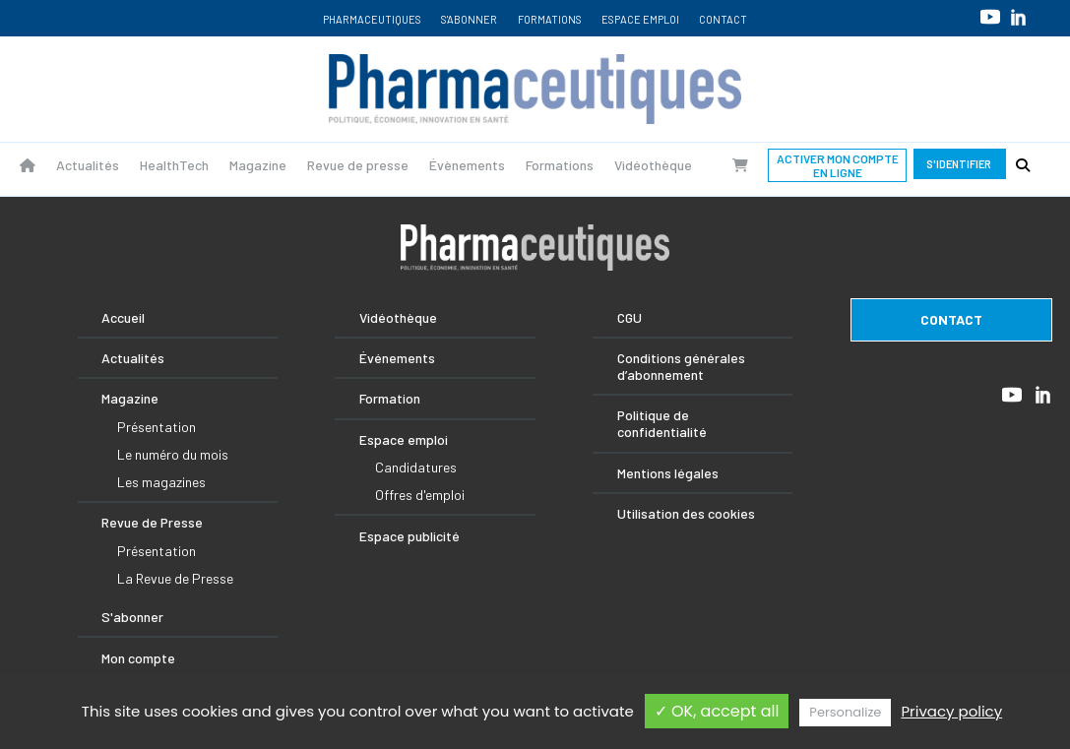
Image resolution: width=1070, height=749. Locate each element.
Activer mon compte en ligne (838, 165)
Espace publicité (409, 536)
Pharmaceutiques (372, 19)
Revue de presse (358, 164)
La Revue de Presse (175, 578)
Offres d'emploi (420, 494)
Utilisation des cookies (686, 513)
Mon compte (138, 658)
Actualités (87, 164)
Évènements (467, 164)
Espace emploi (640, 19)
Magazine (257, 164)
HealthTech (174, 164)
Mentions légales (668, 473)
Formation (389, 398)
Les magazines (161, 481)
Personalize (845, 712)
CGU (629, 317)
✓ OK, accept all (717, 711)
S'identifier (959, 163)
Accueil (123, 317)
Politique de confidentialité (662, 423)
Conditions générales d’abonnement (681, 366)
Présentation (156, 426)
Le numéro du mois (172, 454)
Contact (723, 19)
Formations (550, 19)
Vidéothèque (653, 164)
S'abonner (469, 19)
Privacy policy (951, 711)
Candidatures (416, 467)
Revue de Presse (152, 522)
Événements (397, 357)
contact (951, 319)
